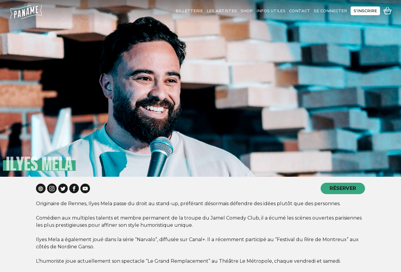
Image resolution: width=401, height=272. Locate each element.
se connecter (330, 9)
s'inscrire (365, 9)
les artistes (222, 9)
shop (247, 9)
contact (299, 9)
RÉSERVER (343, 188)
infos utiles (271, 9)
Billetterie (189, 9)
